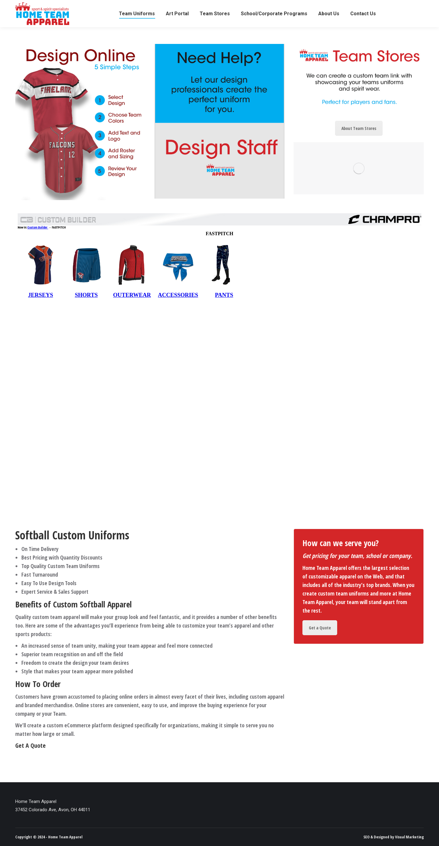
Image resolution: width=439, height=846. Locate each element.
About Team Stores (358, 128)
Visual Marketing (409, 837)
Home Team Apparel (65, 837)
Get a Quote (320, 628)
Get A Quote (30, 745)
